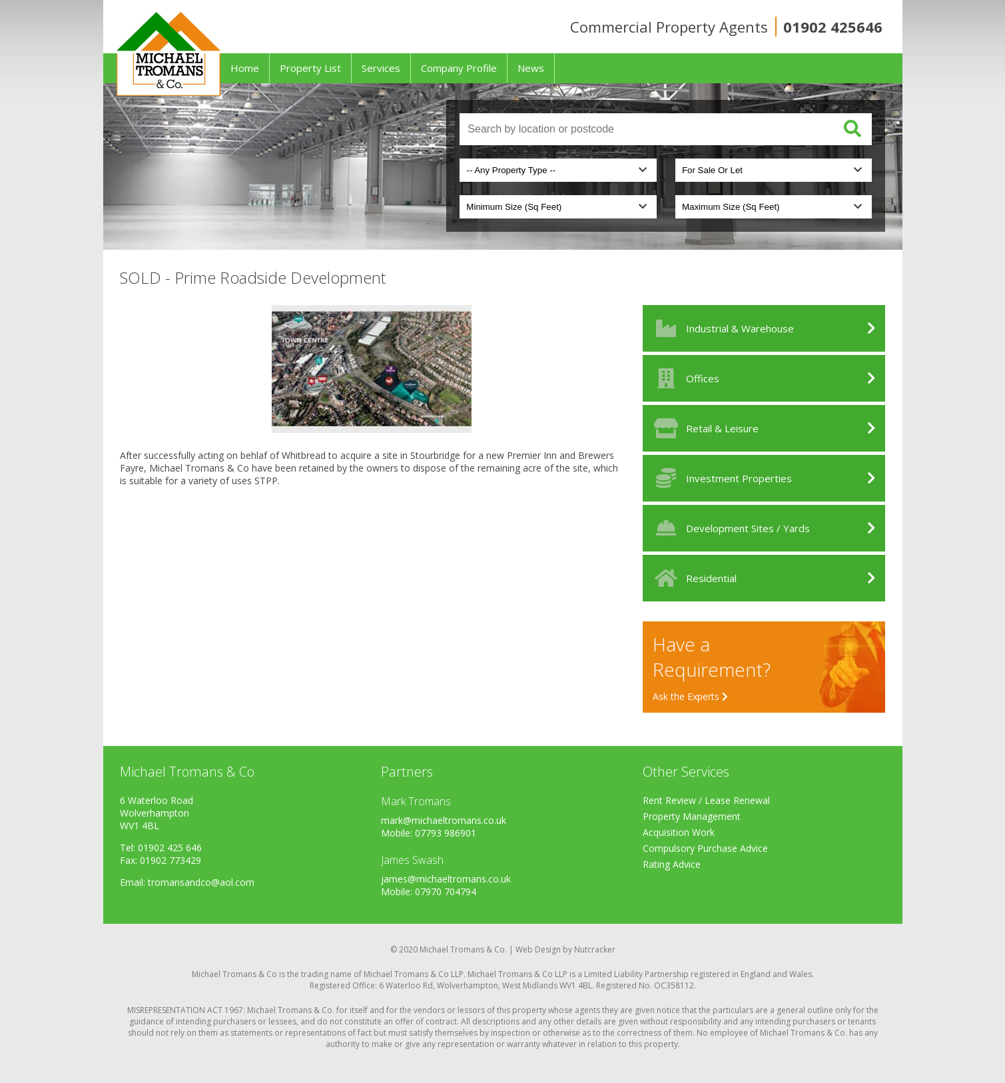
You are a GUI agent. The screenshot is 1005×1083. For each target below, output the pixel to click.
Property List (310, 68)
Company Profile (459, 68)
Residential (693, 578)
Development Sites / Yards (729, 528)
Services (381, 68)
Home (244, 68)
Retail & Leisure (704, 428)
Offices (684, 378)
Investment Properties (720, 478)
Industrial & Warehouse (721, 328)
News (530, 68)
